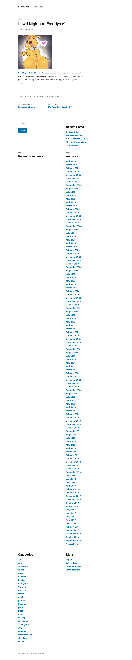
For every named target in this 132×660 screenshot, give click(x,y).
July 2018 (70, 475)
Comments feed (73, 566)
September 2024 (74, 226)
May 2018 (70, 482)
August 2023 (72, 270)
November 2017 (73, 499)
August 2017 (72, 506)
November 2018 (73, 465)
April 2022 (71, 325)
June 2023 (71, 277)
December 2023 (73, 257)
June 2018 (71, 479)
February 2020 (73, 414)
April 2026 (71, 161)
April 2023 (71, 284)
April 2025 (71, 202)
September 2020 (74, 390)
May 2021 (70, 363)
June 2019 (71, 441)
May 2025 (70, 199)
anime (59, 96)
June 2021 (71, 359)
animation (23, 566)
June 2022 (71, 318)
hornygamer (23, 7)
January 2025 (72, 212)
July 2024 (70, 233)
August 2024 (72, 229)
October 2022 (72, 305)
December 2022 (73, 298)
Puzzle (21, 611)
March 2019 (71, 451)
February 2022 (73, 332)
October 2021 (72, 346)
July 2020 (70, 397)
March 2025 (71, 205)
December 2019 (73, 421)
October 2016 (72, 537)
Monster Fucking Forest (77, 142)
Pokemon (22, 604)
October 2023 (72, 264)
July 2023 (70, 274)
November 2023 (73, 260)
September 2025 (74, 185)
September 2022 (74, 308)
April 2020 (71, 407)
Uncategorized (25, 634)
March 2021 (71, 369)
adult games (52, 96)
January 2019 (72, 458)
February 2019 (73, 455)
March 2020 (71, 410)
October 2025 (72, 182)
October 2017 (72, 503)
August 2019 (72, 434)
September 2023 (74, 267)
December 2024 (73, 216)
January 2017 (72, 530)
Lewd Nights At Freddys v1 (29, 73)
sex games (42, 96)
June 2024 (71, 236)
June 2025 (71, 195)
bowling (22, 580)
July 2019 (70, 438)
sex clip (21, 617)
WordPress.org (73, 570)
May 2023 (70, 281)
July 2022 (70, 315)
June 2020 (71, 400)
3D (19, 559)
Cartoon (22, 587)
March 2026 (71, 164)
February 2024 (73, 250)
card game (23, 583)
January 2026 (72, 171)
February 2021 (73, 373)
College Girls (72, 132)
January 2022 (72, 335)
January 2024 (72, 253)
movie (21, 597)
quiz (20, 614)
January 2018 (72, 492)
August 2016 (72, 544)
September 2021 (74, 349)
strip (20, 628)
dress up (22, 590)
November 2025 (73, 178)
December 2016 (73, 533)
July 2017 (70, 510)
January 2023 (72, 294)
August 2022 (72, 311)
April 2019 (71, 448)
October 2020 (72, 387)
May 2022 (70, 322)
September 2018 (74, 472)
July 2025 (70, 192)
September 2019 (74, 431)
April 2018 (71, 486)
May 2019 (70, 445)
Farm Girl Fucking (74, 135)
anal (20, 563)
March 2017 (71, 523)
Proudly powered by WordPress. (35, 653)
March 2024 (71, 246)
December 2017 (73, 496)
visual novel (23, 638)
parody (21, 600)
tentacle (22, 631)
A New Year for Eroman (77, 139)
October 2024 (72, 223)
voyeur (21, 641)
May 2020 (70, 404)
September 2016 (74, 540)
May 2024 (70, 240)
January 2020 (72, 417)
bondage (22, 576)
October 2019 (72, 428)
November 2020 (73, 383)
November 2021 (73, 342)
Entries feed (71, 563)
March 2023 (71, 287)
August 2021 (72, 352)
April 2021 (71, 366)
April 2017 (71, 520)
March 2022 (71, 328)
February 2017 (73, 527)
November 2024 (73, 219)
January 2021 (72, 376)
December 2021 (73, 339)
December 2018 (73, 462)
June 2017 (71, 513)
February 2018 (73, 489)
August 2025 (72, 188)
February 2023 (73, 291)
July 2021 (70, 356)
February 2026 (73, 168)
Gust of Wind (72, 145)
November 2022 (73, 301)
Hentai (21, 593)
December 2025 (73, 175)
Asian (21, 573)
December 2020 (73, 380)
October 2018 (72, 469)
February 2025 (73, 209)
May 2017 (70, 516)
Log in (69, 559)
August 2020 (72, 393)
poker (21, 607)
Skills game (23, 624)
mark (21, 29)
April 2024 (71, 243)
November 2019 (73, 424)
